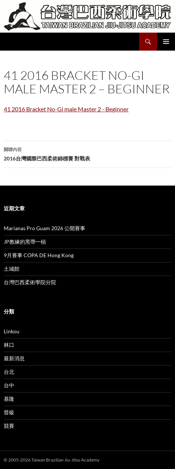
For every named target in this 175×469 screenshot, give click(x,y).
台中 (9, 385)
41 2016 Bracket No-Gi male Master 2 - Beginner (66, 108)
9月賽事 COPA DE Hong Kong (39, 255)
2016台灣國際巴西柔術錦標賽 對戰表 (87, 153)
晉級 (9, 412)
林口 (9, 345)
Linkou (11, 331)
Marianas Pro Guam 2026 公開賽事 (44, 228)
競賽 (9, 426)
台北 (9, 372)
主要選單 (166, 42)
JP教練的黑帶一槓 (25, 241)
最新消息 (14, 358)
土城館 (11, 268)
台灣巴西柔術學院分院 (30, 282)
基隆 (9, 399)
